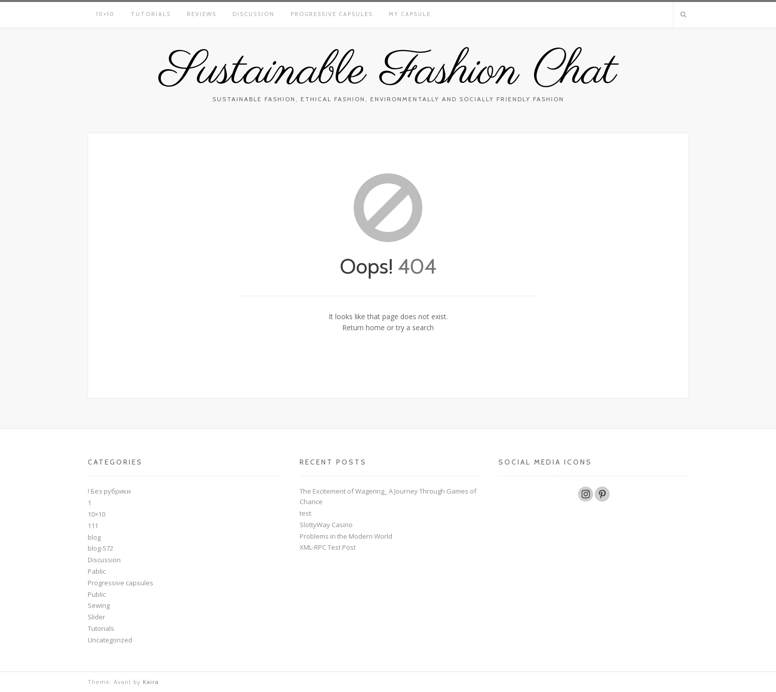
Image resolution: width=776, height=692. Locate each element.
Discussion (253, 14)
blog (94, 537)
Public (97, 594)
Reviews (201, 14)
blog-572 (100, 548)
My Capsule (410, 14)
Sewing (99, 605)
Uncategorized (110, 639)
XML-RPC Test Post (328, 547)
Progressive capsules (332, 14)
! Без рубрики (109, 491)
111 (93, 525)
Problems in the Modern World (346, 536)
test (305, 513)
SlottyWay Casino (326, 524)
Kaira (151, 681)
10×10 (105, 14)
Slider (96, 616)
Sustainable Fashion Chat (388, 71)
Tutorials (151, 14)
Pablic (97, 571)
